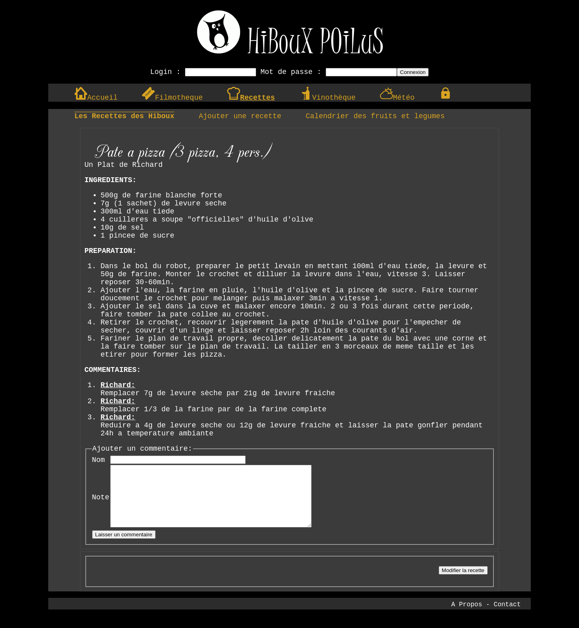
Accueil (96, 98)
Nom (98, 460)
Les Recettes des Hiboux (124, 116)
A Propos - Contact (486, 616)
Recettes (251, 98)
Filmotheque (172, 98)
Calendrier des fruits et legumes (375, 116)
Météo (397, 98)
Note (100, 503)
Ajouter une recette (240, 116)
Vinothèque (327, 98)
